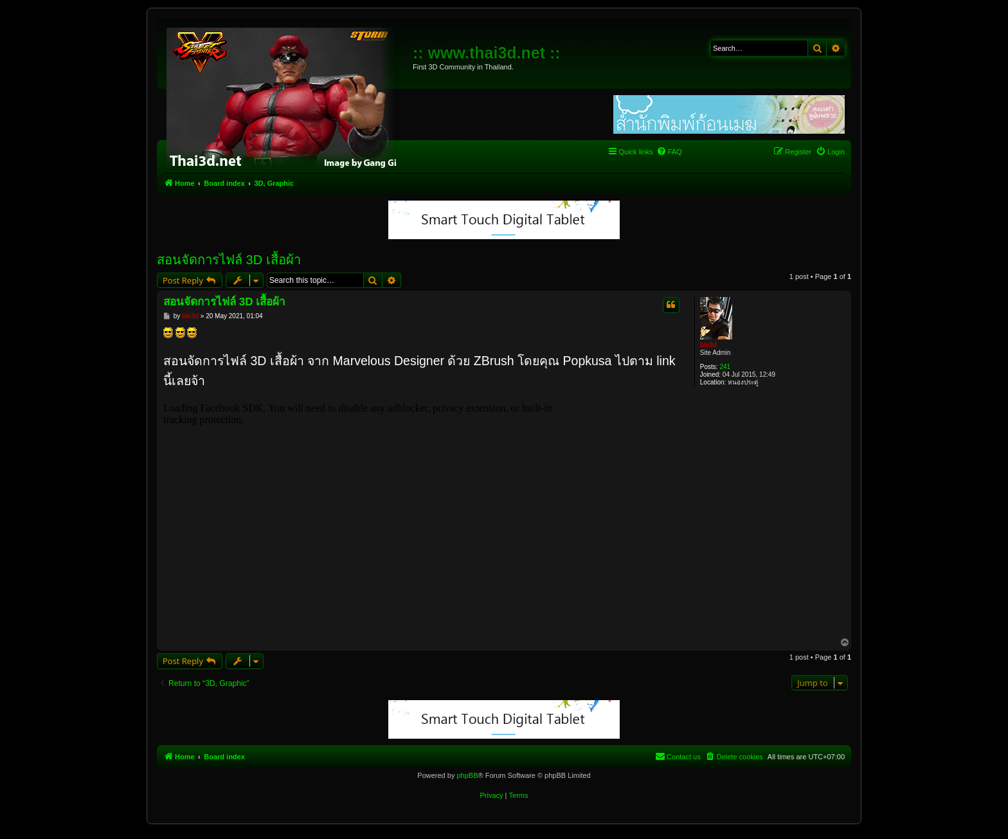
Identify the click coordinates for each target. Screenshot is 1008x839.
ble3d (708, 344)
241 (724, 366)
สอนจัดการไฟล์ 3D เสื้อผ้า (229, 260)
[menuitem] (669, 151)
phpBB (467, 775)
